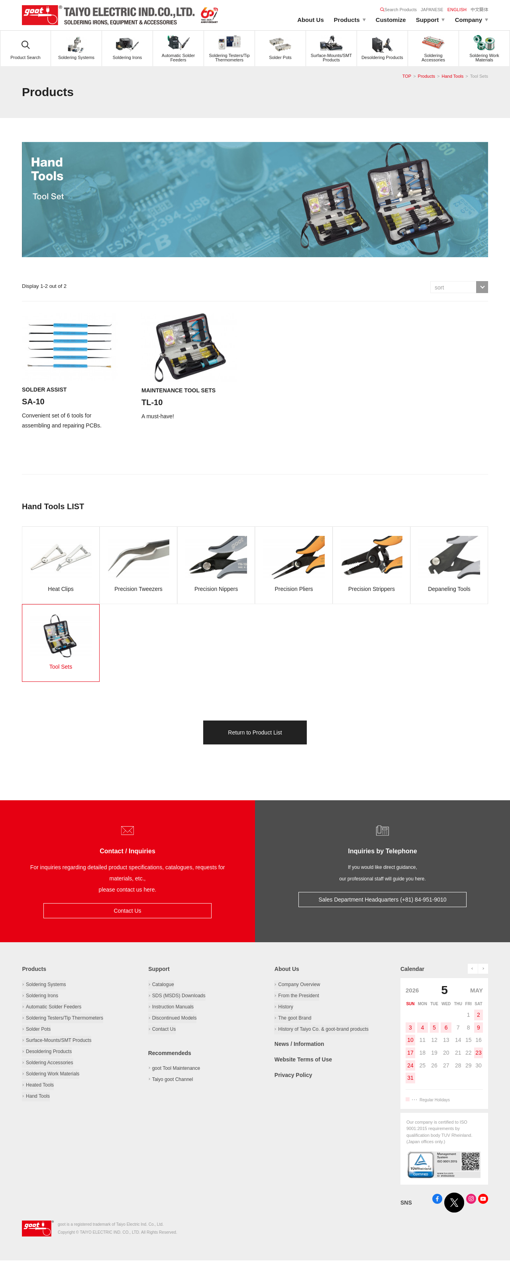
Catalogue (163, 985)
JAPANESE (432, 9)
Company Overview (299, 985)
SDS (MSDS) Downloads (178, 996)
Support (427, 19)
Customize (391, 19)
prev (473, 970)
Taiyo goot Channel (172, 1080)
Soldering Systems (46, 985)
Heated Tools (40, 1086)
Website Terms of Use (303, 1060)
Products (347, 19)
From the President (298, 996)
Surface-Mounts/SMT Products (58, 1041)
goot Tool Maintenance (176, 1069)
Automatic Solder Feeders (53, 1007)
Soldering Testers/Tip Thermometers (64, 1019)
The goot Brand (294, 1019)
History (285, 1007)
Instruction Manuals (173, 1007)
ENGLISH (457, 9)
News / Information (299, 1044)
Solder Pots (38, 1030)
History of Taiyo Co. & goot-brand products (323, 1030)
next (483, 970)
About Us (310, 19)
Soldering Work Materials (52, 1074)
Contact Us (127, 912)
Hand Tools (452, 76)
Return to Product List (255, 733)
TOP (406, 76)
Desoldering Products (49, 1052)
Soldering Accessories (49, 1063)
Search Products (398, 9)
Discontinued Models (174, 1019)
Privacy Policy (293, 1075)
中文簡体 (479, 9)
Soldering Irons (42, 996)
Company (468, 19)
